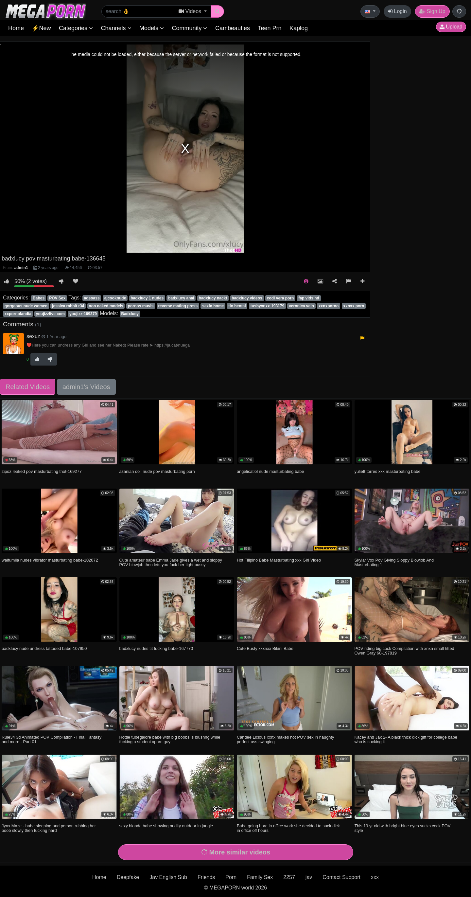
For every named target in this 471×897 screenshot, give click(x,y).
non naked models (106, 306)
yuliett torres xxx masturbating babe (388, 471)
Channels (116, 28)
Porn (230, 877)
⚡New (41, 28)
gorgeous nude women (26, 306)
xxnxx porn (353, 306)
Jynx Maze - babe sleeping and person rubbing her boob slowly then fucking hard (49, 828)
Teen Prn (269, 28)
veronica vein (301, 306)
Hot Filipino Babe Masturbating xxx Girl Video (279, 560)
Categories (76, 28)
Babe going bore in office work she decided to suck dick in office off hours (288, 828)
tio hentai (237, 306)
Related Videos (28, 386)
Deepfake (128, 877)
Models (151, 28)
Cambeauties (232, 28)
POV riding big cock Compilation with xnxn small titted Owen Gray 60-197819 (404, 650)
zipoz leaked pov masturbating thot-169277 (42, 471)
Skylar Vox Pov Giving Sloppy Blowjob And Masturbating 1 (394, 562)
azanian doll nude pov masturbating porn (157, 471)
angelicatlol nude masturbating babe (270, 471)
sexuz (33, 336)
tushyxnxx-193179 (267, 306)
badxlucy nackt (213, 298)
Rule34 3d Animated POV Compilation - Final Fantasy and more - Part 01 (51, 739)
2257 (289, 877)
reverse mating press (178, 306)
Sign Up (432, 11)
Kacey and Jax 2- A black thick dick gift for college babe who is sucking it (406, 739)
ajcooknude (115, 298)
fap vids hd (309, 298)
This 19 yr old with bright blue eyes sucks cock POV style (403, 828)
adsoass (92, 298)
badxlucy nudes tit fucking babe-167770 (156, 648)
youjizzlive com (50, 314)
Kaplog (298, 28)
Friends (206, 877)
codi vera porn (280, 298)
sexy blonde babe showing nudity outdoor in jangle (166, 825)
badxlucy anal (181, 298)
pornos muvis (141, 306)
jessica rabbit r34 (68, 306)
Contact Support (341, 877)
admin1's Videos (86, 386)
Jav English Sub (168, 877)
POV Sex (57, 298)
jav (308, 877)
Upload (451, 26)
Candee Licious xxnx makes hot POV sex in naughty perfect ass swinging (285, 739)
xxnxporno (329, 306)
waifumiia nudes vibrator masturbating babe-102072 (50, 560)
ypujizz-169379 (83, 314)
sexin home (213, 306)
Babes (38, 298)
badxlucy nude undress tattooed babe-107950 (44, 648)
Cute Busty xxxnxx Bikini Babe (265, 648)
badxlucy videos (247, 298)
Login (397, 11)
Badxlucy (130, 314)
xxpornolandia (18, 314)
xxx (375, 877)
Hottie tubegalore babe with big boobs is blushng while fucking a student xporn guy (169, 739)
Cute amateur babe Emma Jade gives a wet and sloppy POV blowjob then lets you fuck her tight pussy (170, 562)
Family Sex (260, 877)
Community (189, 28)
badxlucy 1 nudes (147, 298)
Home (16, 28)
